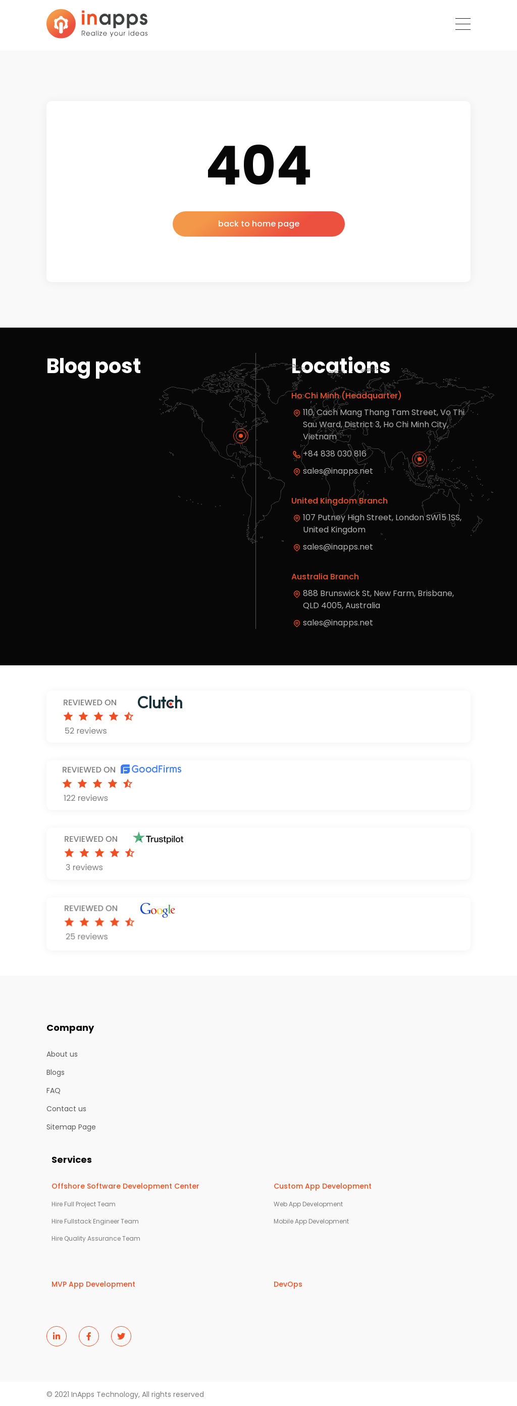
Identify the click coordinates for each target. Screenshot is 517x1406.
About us (62, 1054)
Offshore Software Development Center (125, 1186)
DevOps (288, 1284)
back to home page (258, 224)
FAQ (53, 1090)
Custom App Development (323, 1186)
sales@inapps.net (338, 547)
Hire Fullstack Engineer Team (95, 1221)
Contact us (66, 1108)
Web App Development (308, 1204)
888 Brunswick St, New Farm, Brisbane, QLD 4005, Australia (379, 599)
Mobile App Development (311, 1221)
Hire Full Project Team (83, 1204)
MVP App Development (93, 1284)
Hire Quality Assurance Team (95, 1238)
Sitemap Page (71, 1126)
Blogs (55, 1072)
